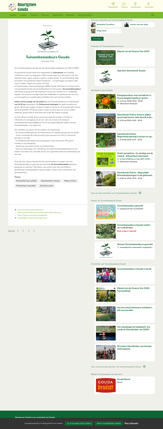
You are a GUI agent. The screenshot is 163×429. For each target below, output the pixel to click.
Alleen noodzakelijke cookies (109, 423)
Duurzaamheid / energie (50, 181)
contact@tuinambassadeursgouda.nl (32, 218)
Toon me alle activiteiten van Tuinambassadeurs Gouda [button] (116, 193)
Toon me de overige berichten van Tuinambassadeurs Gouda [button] (118, 366)
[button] (13, 15)
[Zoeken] (153, 15)
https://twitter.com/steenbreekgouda (32, 215)
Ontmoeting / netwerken (25, 186)
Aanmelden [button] (97, 39)
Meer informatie (131, 423)
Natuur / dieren (70, 181)
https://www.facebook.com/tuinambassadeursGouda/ (39, 212)
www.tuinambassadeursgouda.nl (31, 210)
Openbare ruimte (46, 186)
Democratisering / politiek (26, 181)
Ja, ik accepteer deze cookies (79, 423)
